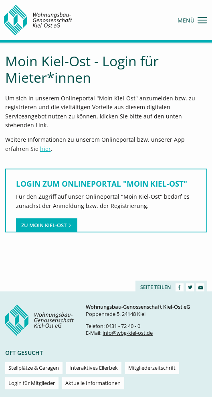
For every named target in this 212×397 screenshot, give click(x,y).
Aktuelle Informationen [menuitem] (93, 383)
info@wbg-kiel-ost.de (128, 333)
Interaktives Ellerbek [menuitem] (93, 367)
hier (45, 149)
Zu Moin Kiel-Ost (46, 225)
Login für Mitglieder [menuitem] (31, 383)
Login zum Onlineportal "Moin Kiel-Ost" (101, 184)
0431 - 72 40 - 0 (123, 326)
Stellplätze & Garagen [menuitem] (33, 367)
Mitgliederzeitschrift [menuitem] (152, 367)
